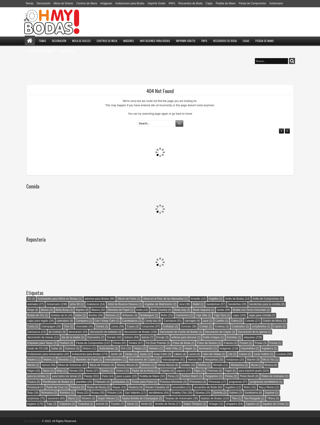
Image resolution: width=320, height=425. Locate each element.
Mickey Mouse (125, 365)
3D (29, 298)
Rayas (116, 387)
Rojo (30, 392)
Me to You (268, 359)
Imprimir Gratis (157, 3)
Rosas (95, 392)
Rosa (80, 392)
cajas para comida (260, 315)
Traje (49, 403)
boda (139, 309)
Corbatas (168, 326)
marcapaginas (170, 359)
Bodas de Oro (35, 315)
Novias (73, 370)
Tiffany (271, 398)
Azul (181, 304)
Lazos (192, 354)
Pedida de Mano (225, 3)
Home (30, 41)
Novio (89, 370)
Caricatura (170, 320)
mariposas (232, 359)
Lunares (281, 354)
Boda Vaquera (201, 309)
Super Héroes (106, 398)
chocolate (82, 326)
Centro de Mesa (272, 320)
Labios (178, 354)
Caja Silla (201, 315)
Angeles (213, 298)
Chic (66, 326)
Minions (146, 365)
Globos (86, 348)
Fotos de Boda (181, 343)
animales (32, 304)
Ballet (196, 304)
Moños (202, 365)
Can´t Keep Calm (105, 320)
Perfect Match (189, 376)
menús (46, 365)
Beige (30, 309)
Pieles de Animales (272, 376)
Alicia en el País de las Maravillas (163, 298)
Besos (45, 309)
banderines (213, 304)
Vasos (130, 403)
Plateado (100, 381)
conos (114, 326)
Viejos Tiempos (192, 403)
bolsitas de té (59, 315)
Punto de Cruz (55, 387)
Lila (230, 354)
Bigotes (80, 309)
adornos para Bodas (97, 298)
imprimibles (248, 348)
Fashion (64, 343)
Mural (254, 365)
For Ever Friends (156, 343)
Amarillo (195, 298)
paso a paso (123, 376)
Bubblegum (147, 315)
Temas (30, 3)
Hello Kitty (172, 348)
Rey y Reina (266, 387)
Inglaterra (267, 348)
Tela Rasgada (252, 398)
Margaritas (211, 359)
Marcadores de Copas (142, 359)
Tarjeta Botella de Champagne (140, 398)
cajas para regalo (37, 320)
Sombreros (251, 392)
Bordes (93, 315)
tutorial (100, 403)
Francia (228, 343)
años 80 (75, 304)
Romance (47, 392)
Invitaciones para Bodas (129, 3)
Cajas (209, 3)
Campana (82, 320)
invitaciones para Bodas (86, 354)
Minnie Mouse (165, 365)
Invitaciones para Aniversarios (45, 354)
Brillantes (127, 315)
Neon (46, 370)
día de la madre (70, 337)
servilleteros (156, 392)
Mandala (63, 359)
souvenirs (53, 398)
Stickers (86, 398)
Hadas (138, 348)
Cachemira (182, 315)
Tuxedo (115, 403)
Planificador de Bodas (56, 381)
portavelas (118, 381)
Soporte (269, 392)
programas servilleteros (264, 381)
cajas (236, 315)
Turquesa (83, 403)
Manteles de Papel (87, 359)
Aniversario (276, 3)
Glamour (70, 348)
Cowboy (220, 326)
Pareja (88, 376)
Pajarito (165, 370)
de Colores (55, 332)
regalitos (230, 387)
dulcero (128, 337)
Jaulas (129, 354)
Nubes (105, 370)
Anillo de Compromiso (265, 298)
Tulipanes (65, 403)
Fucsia (273, 343)
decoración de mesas (40, 337)
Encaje (160, 337)
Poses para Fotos (142, 381)
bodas (221, 309)
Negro (31, 370)
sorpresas (33, 398)
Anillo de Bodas (234, 298)
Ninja (59, 370)
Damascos (33, 332)
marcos (192, 359)
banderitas (234, 304)
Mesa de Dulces (63, 3)
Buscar (292, 61)
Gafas (54, 348)
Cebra (234, 320)
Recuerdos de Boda (190, 3)
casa (205, 320)
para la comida (36, 376)
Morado (217, 365)
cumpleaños (259, 326)
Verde (144, 403)
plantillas (81, 381)
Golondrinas (106, 348)
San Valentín (132, 392)
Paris (105, 376)
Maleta (47, 359)
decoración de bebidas (103, 332)
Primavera (195, 381)
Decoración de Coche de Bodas (179, 332)
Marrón (251, 359)
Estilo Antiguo (211, 337)
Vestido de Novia (165, 403)
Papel (228, 370)
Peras (171, 376)
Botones (110, 315)
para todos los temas (64, 376)
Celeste (249, 320)
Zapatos (250, 403)
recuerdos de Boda (205, 387)
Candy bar (150, 320)
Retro (247, 387)
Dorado (111, 337)
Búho (164, 315)
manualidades (113, 359)
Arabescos (92, 304)
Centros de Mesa (86, 3)
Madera (32, 359)
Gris (123, 348)
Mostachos (237, 365)
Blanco (95, 309)
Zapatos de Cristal (273, 403)
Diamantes (93, 337)
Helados (154, 348)
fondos (133, 343)
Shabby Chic (179, 392)
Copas (131, 326)
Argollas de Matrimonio (158, 304)
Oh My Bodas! (32, 421)
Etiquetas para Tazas (40, 343)
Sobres (233, 392)
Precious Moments (171, 381)
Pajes (197, 370)
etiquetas (249, 337)
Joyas (143, 354)
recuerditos (179, 387)
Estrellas (232, 337)
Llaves (243, 354)
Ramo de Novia (96, 387)
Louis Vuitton (261, 354)
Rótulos (112, 392)
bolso (78, 315)
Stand (71, 398)
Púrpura (75, 387)
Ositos (120, 370)
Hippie (188, 348)
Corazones (148, 326)
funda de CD (35, 348)
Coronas (186, 326)
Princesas (215, 381)
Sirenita (217, 392)
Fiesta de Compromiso (252, 3)
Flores (117, 343)
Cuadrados (238, 326)
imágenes (225, 348)
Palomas (212, 370)
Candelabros (130, 320)
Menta (31, 365)
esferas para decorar (184, 337)
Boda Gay (180, 309)
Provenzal (33, 387)
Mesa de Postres (100, 365)
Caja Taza (220, 315)
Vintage (213, 403)
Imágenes (106, 3)
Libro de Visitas (212, 354)
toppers (32, 403)
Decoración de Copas (218, 332)
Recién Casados (155, 387)
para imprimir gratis (250, 370)
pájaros (180, 370)
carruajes (190, 320)
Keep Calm (160, 354)
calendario (62, 320)
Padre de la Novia (143, 370)
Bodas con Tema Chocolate (249, 309)
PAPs (172, 3)
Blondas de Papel (118, 309)
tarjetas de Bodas (211, 398)
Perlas (229, 376)
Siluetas (200, 392)
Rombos (65, 392)
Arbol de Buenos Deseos (123, 304)
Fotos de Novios (207, 343)
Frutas (259, 343)
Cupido (277, 326)
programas (235, 381)
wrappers (231, 403)
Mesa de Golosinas (70, 365)
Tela (234, 398)
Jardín (114, 354)
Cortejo (203, 326)
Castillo (219, 320)
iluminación (206, 348)
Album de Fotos (126, 298)
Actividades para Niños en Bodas (58, 298)
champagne (48, 326)
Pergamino (211, 376)
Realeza (134, 387)
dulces (145, 337)
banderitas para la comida (265, 304)
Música (268, 365)
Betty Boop (62, 309)
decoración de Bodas (137, 332)
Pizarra (31, 381)
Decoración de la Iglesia (252, 332)
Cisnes (100, 326)
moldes (185, 365)
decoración (75, 332)
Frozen (243, 343)
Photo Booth (246, 376)
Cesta (30, 326)
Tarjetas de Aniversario (179, 398)
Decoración (44, 3)
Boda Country (159, 309)
